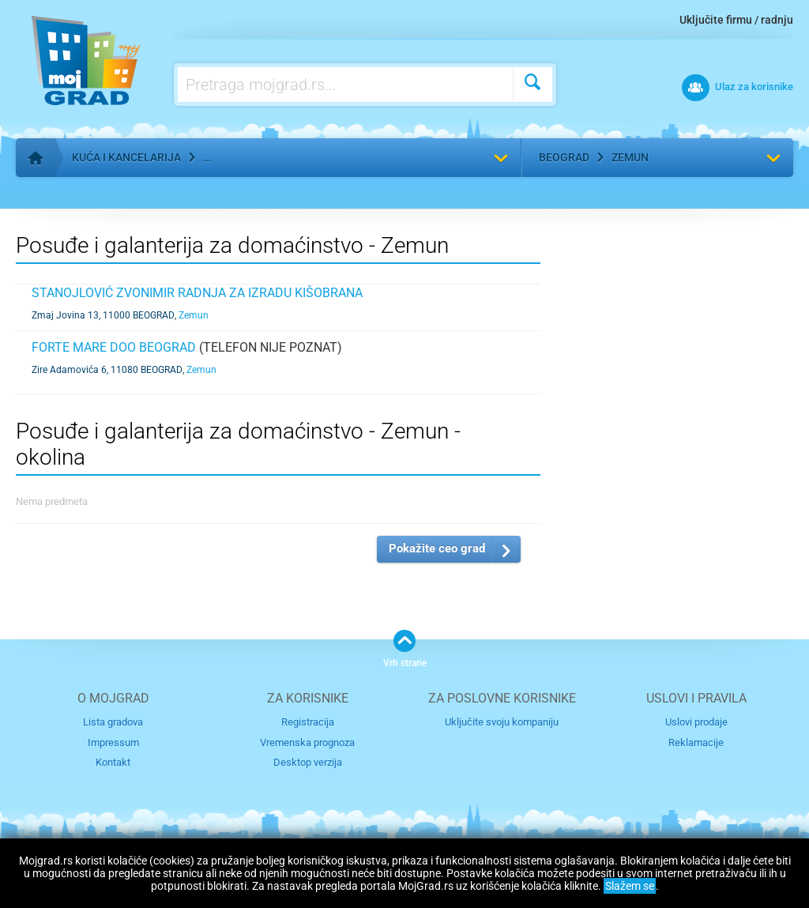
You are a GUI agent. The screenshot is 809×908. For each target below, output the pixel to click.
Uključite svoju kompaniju (502, 722)
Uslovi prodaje (696, 722)
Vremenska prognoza (307, 742)
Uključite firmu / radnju (736, 19)
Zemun (630, 157)
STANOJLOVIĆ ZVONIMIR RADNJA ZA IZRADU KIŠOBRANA (197, 292)
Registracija (307, 722)
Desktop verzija (307, 762)
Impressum (113, 742)
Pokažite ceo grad (437, 548)
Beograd (564, 157)
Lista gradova (113, 722)
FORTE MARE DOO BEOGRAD (114, 347)
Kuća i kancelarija (126, 157)
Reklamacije (696, 742)
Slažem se (629, 886)
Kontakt (113, 762)
